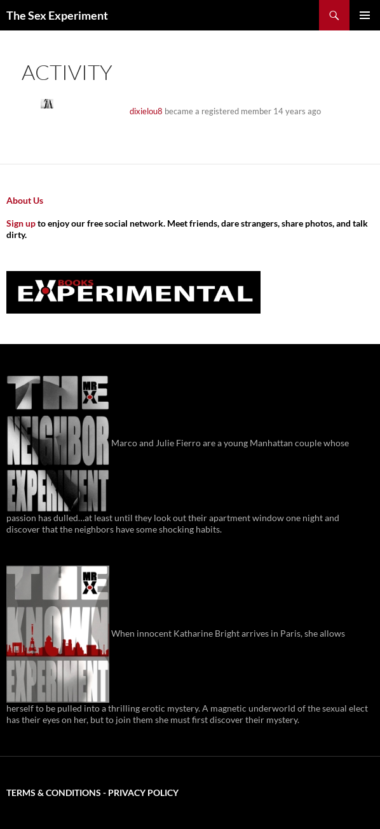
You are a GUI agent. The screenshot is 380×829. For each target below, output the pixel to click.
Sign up (21, 223)
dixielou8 (146, 111)
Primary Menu (364, 15)
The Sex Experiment (57, 15)
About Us (24, 200)
